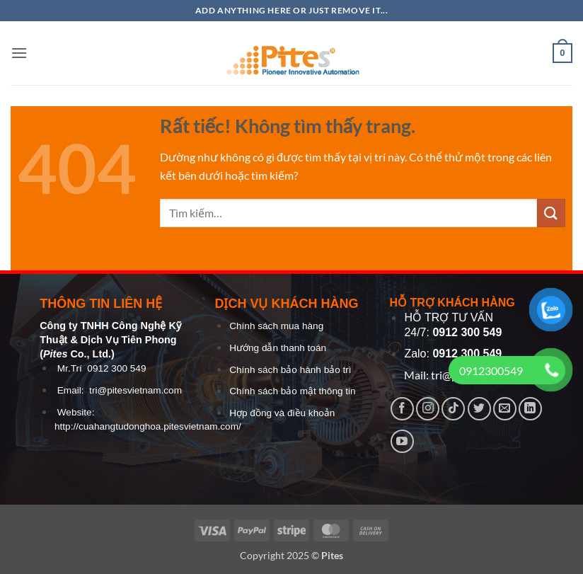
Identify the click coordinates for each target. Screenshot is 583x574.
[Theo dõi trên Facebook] (402, 408)
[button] (19, 52)
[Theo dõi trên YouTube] (402, 441)
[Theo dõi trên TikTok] (453, 408)
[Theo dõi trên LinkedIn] (530, 408)
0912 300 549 (116, 368)
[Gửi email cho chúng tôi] (504, 408)
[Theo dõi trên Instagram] (427, 408)
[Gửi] (551, 212)
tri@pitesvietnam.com (135, 390)
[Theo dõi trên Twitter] (479, 408)
